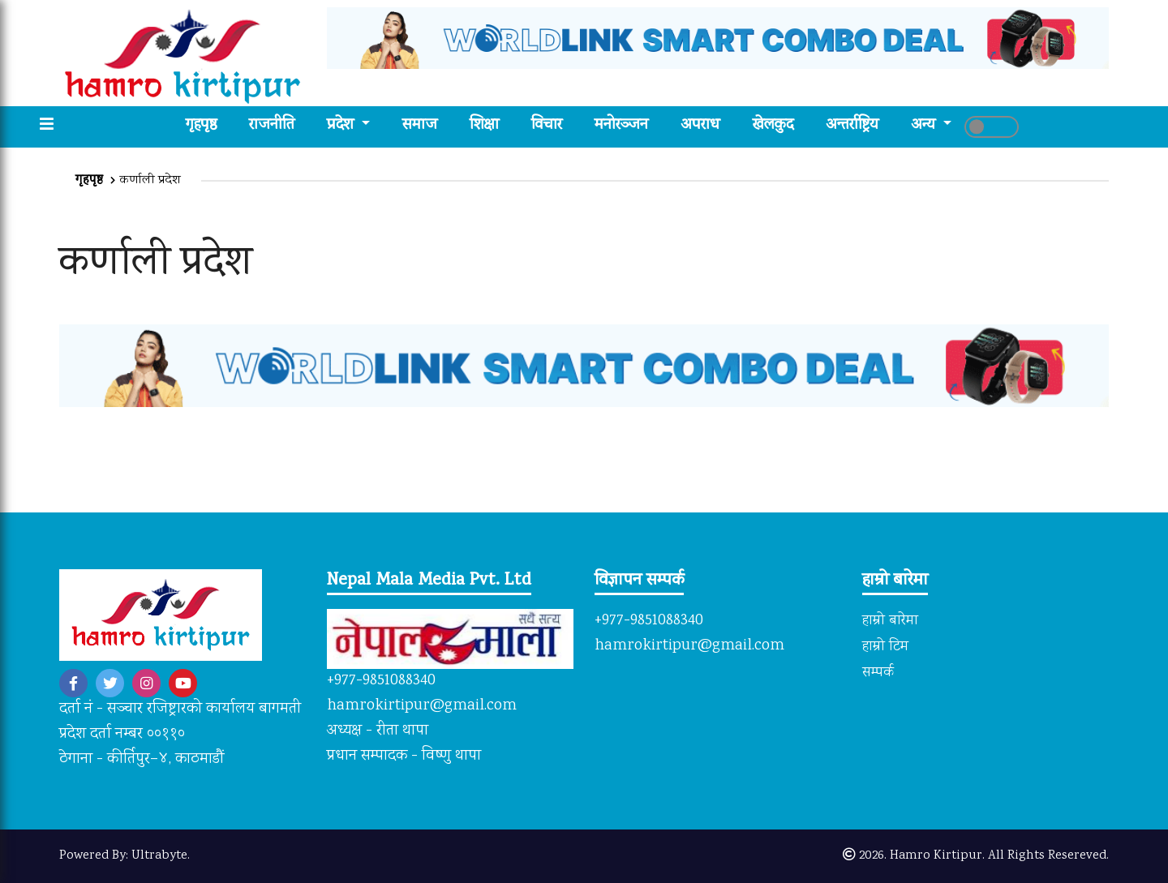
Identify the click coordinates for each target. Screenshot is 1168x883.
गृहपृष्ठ (209, 126)
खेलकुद (773, 126)
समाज (419, 126)
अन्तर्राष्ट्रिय (852, 126)
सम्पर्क (878, 673)
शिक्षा (484, 126)
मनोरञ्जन (621, 126)
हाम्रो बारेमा (890, 621)
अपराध (700, 126)
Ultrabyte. (160, 856)
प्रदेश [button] (342, 126)
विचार (546, 126)
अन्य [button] (925, 126)
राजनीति (271, 126)
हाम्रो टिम (885, 647)
